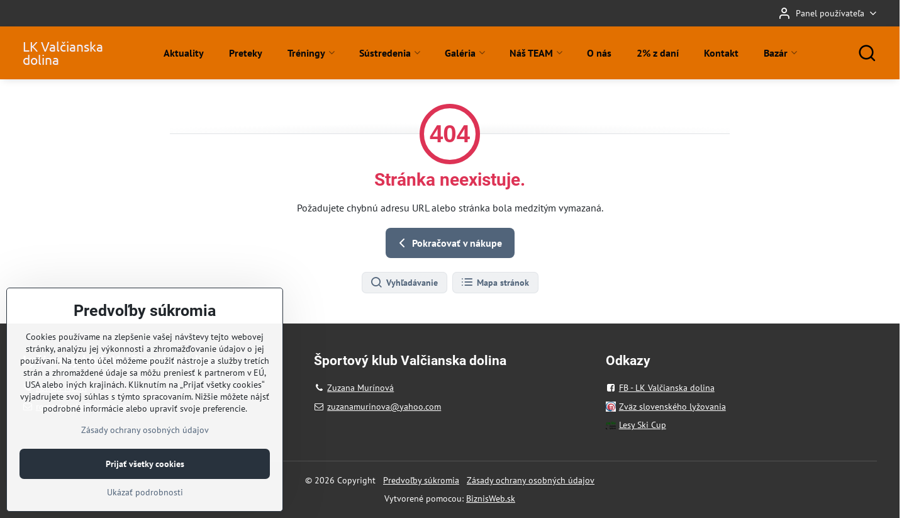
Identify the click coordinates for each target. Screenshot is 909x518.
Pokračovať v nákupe (448, 243)
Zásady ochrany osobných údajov (530, 480)
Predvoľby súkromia (421, 480)
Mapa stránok (494, 282)
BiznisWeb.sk (490, 498)
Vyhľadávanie (404, 282)
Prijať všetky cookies (145, 502)
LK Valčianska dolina (63, 53)
